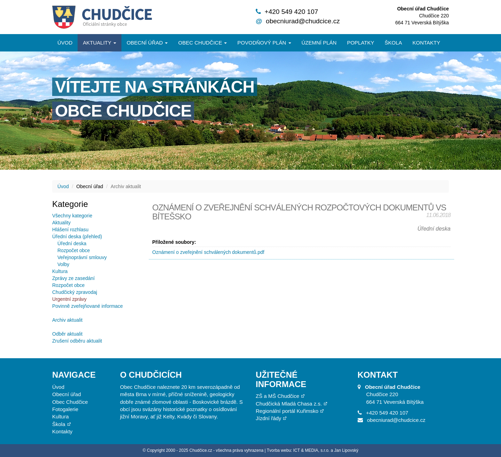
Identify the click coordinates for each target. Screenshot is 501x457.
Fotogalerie (65, 409)
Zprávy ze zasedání (73, 278)
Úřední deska (71, 243)
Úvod (64, 43)
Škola (393, 43)
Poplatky (360, 43)
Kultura (59, 271)
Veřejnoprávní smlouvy (82, 257)
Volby (63, 264)
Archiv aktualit (67, 320)
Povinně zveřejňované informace (87, 306)
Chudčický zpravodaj (74, 292)
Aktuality (99, 43)
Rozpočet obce (73, 250)
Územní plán (319, 43)
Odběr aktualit (67, 334)
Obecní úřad (147, 43)
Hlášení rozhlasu (70, 229)
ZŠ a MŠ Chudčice (277, 396)
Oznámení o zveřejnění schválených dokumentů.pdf (208, 252)
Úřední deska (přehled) (77, 236)
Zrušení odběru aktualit (77, 341)
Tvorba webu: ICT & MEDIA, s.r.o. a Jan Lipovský (312, 450)
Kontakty (426, 43)
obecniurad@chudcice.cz (303, 21)
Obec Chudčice (70, 402)
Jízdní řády (268, 418)
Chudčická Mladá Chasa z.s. (289, 404)
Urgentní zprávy (69, 299)
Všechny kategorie (72, 215)
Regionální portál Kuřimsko (287, 411)
